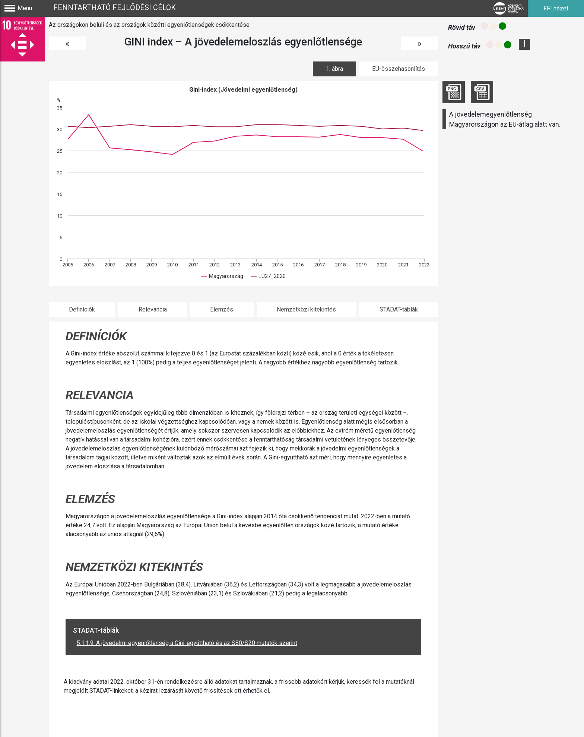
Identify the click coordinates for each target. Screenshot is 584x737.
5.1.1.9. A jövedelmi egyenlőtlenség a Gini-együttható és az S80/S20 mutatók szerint (187, 642)
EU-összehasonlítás (398, 68)
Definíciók (82, 309)
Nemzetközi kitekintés (306, 309)
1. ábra (334, 68)
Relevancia (153, 309)
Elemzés (221, 309)
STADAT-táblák (399, 309)
